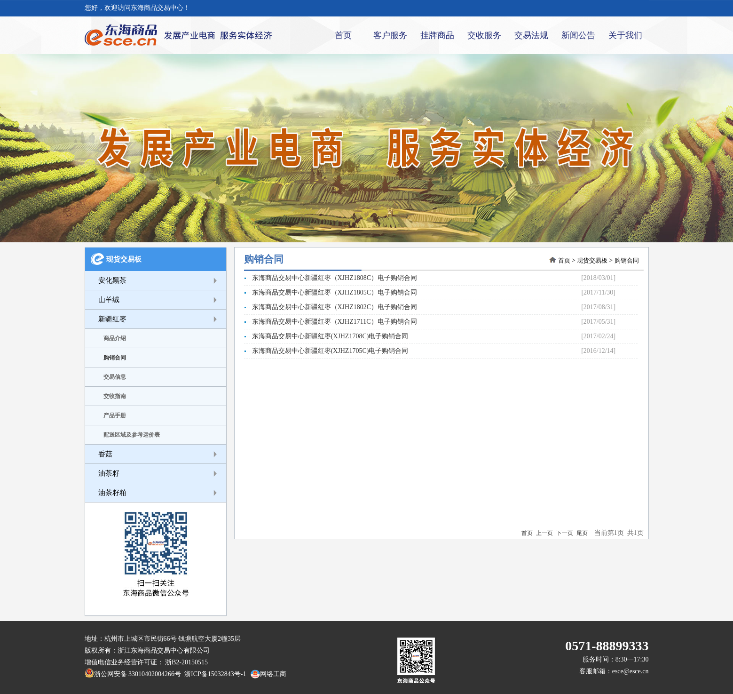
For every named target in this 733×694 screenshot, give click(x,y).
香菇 (105, 454)
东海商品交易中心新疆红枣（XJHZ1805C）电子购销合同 (331, 292)
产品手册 (114, 415)
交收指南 (114, 396)
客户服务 (390, 35)
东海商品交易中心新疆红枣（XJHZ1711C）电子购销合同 (330, 321)
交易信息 (114, 377)
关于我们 (625, 35)
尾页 (582, 533)
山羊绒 (108, 299)
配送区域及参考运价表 (131, 434)
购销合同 (114, 357)
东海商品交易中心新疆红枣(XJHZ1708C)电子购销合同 (326, 336)
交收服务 (484, 35)
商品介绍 (114, 338)
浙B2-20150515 (186, 662)
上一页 (544, 533)
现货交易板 (124, 259)
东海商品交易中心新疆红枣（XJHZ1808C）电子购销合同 (331, 277)
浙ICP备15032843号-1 (213, 674)
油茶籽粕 (112, 492)
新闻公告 (578, 35)
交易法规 (531, 35)
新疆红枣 (112, 319)
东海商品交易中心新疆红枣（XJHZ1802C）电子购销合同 (331, 307)
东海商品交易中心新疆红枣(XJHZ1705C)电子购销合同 (326, 350)
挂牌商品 (437, 35)
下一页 (564, 533)
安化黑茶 (112, 280)
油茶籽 (108, 473)
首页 (343, 35)
